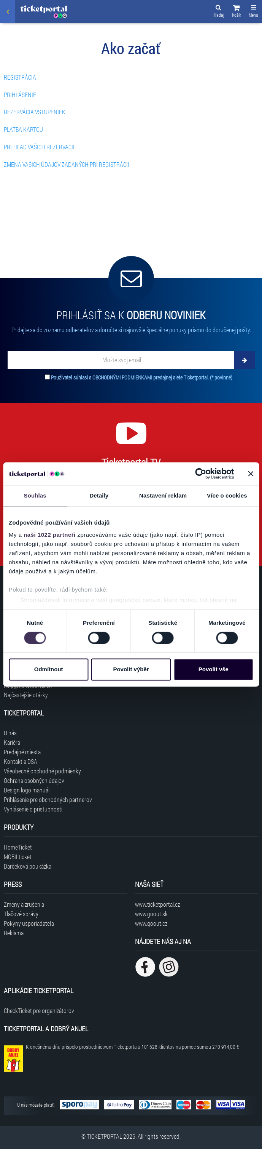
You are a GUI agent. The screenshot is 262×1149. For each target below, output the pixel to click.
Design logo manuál (26, 790)
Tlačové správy (21, 914)
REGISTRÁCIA (20, 77)
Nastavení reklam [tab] (163, 495)
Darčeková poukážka (27, 866)
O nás (10, 733)
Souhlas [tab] (35, 495)
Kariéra (12, 742)
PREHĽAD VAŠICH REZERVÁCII (39, 147)
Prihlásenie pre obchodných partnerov (48, 799)
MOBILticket (18, 857)
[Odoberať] (244, 360)
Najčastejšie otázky (26, 695)
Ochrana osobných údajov (34, 780)
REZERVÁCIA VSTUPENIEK (34, 112)
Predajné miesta (22, 752)
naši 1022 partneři (50, 534)
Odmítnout (48, 669)
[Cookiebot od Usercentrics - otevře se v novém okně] (200, 473)
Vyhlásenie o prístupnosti (33, 809)
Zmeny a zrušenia (24, 904)
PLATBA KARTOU (23, 129)
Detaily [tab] (98, 495)
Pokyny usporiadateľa (29, 923)
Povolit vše (213, 669)
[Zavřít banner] (250, 473)
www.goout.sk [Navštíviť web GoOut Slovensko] (151, 914)
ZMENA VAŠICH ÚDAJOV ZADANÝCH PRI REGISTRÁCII (66, 164)
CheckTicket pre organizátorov (39, 1011)
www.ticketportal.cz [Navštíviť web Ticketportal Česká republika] (157, 904)
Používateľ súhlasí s (141, 377)
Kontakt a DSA (20, 761)
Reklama (14, 933)
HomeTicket (18, 847)
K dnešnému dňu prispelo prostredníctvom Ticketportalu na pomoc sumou (132, 1046)
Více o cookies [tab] (227, 495)
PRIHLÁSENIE (20, 95)
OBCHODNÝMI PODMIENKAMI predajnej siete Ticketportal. (151, 377)
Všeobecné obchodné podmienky (42, 771)
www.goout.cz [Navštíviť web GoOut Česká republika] (151, 923)
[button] (236, 12)
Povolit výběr (131, 669)
